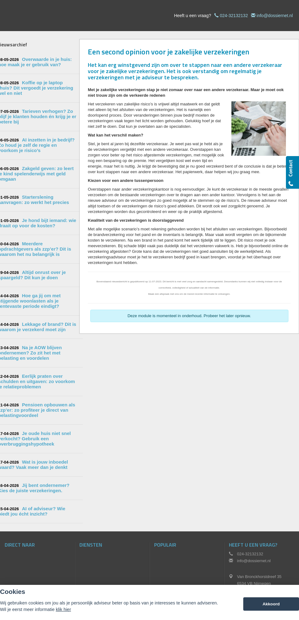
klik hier (63, 609)
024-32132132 (234, 15)
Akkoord (271, 604)
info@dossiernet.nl (275, 15)
